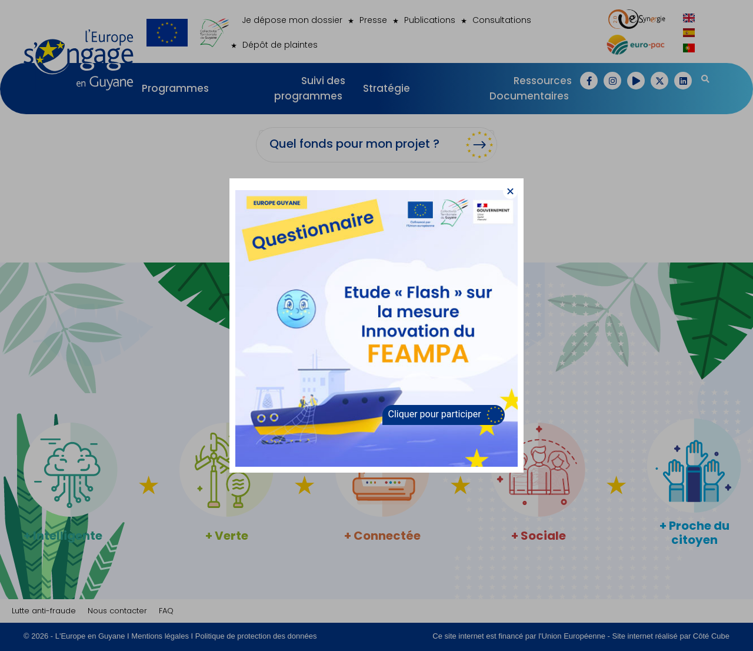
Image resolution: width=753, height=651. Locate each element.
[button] (510, 191)
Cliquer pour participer (434, 414)
